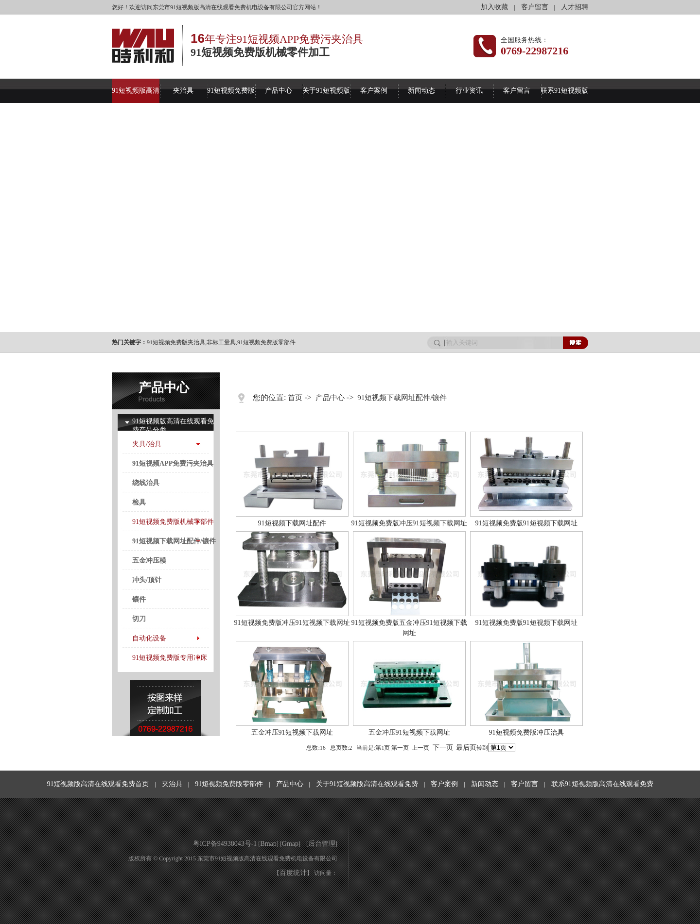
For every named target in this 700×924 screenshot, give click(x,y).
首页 (295, 398)
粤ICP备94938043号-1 (225, 843)
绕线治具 (145, 483)
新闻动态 (421, 90)
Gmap (290, 843)
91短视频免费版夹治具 (176, 342)
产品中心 (278, 90)
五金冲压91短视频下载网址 (292, 732)
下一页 (443, 747)
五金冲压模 (149, 560)
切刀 (139, 618)
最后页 (466, 747)
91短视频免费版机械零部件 (173, 521)
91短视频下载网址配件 (292, 523)
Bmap (268, 843)
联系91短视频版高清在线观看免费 (602, 784)
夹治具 (183, 90)
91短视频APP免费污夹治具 (172, 463)
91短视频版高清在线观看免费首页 (98, 784)
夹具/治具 (146, 444)
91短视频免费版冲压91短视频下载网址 (409, 523)
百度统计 (293, 872)
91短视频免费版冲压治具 (526, 732)
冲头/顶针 (146, 580)
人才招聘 (574, 7)
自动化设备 (149, 638)
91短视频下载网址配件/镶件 (174, 541)
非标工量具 (221, 342)
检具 (139, 502)
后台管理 (321, 843)
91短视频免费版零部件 (266, 342)
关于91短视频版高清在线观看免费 (367, 784)
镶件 (139, 599)
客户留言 (534, 7)
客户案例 (373, 90)
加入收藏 (494, 7)
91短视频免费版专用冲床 (169, 657)
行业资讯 (469, 90)
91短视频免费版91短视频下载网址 (526, 523)
